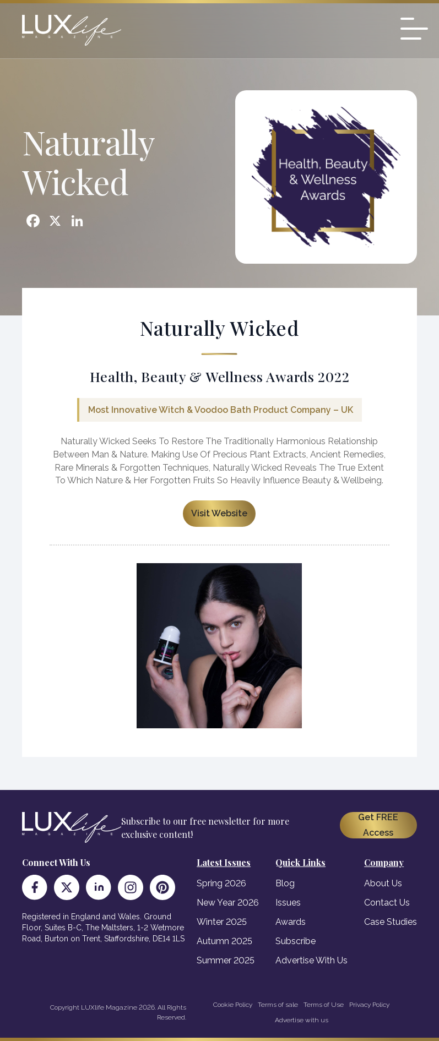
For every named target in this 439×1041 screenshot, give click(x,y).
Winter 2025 (222, 922)
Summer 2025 (225, 960)
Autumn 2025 (224, 941)
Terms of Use (323, 1005)
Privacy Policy (369, 1005)
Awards (290, 922)
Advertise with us (301, 1020)
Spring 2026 (221, 883)
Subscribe (295, 941)
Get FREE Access (378, 825)
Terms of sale (278, 1005)
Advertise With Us (311, 960)
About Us (383, 883)
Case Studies (390, 922)
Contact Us (387, 902)
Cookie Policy (232, 1005)
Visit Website (219, 513)
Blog (285, 883)
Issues (288, 902)
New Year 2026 (228, 902)
